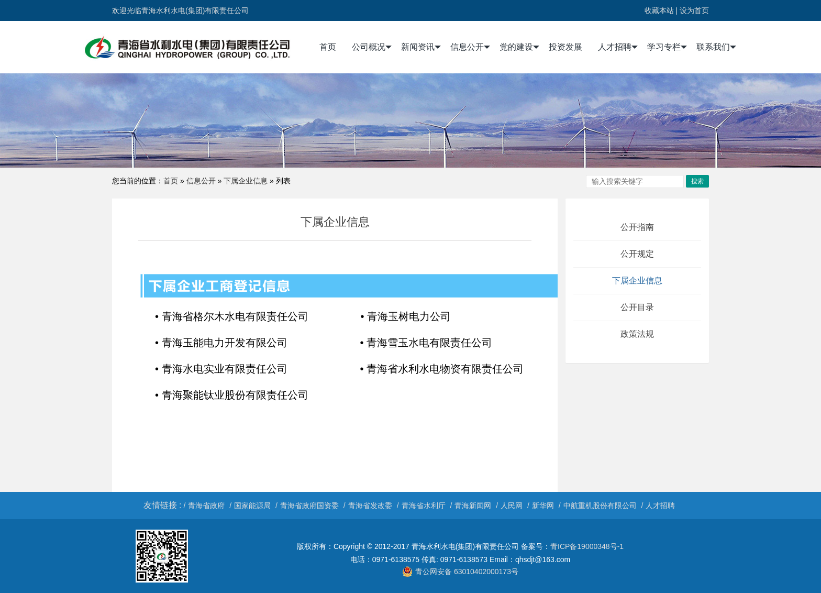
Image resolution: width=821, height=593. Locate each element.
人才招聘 (618, 47)
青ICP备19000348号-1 (587, 546)
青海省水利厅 (424, 505)
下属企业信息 (246, 181)
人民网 (512, 505)
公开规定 (637, 253)
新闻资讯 (421, 47)
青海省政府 (206, 505)
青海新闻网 (472, 505)
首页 (327, 46)
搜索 (697, 181)
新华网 (543, 505)
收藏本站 (659, 10)
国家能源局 (252, 505)
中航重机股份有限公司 (600, 505)
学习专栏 (667, 47)
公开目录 (637, 307)
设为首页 (694, 10)
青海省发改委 (370, 505)
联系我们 (716, 47)
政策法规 (637, 334)
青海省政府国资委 (309, 505)
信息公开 (470, 47)
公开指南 (637, 227)
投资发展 (565, 46)
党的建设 (519, 47)
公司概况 (372, 47)
